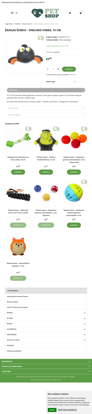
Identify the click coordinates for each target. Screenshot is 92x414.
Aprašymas (13, 90)
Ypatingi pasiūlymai (14, 351)
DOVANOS (10, 345)
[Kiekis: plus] (58, 69)
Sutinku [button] (52, 410)
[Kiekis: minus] (47, 69)
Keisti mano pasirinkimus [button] (67, 410)
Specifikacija (14, 108)
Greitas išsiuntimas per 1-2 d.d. (57, 46)
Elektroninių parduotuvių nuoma (41, 380)
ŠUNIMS (10, 313)
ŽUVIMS (9, 324)
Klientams (6, 371)
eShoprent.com (56, 380)
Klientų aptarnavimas (12, 366)
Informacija (7, 361)
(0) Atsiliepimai (15, 115)
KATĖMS (10, 318)
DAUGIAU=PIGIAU (13, 340)
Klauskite (72, 74)
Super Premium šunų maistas (17, 307)
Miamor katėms (12, 302)
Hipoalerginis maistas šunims (17, 296)
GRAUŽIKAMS (12, 334)
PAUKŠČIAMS (11, 329)
